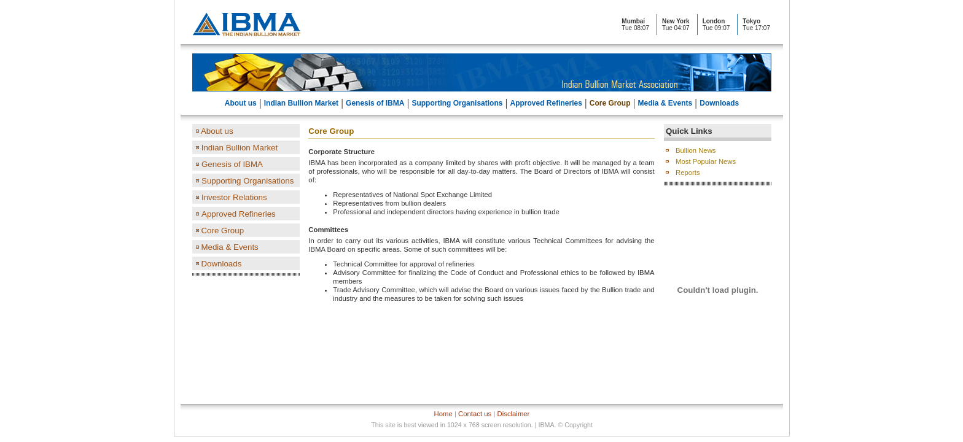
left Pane (246, 211)
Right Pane (717, 258)
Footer (482, 420)
